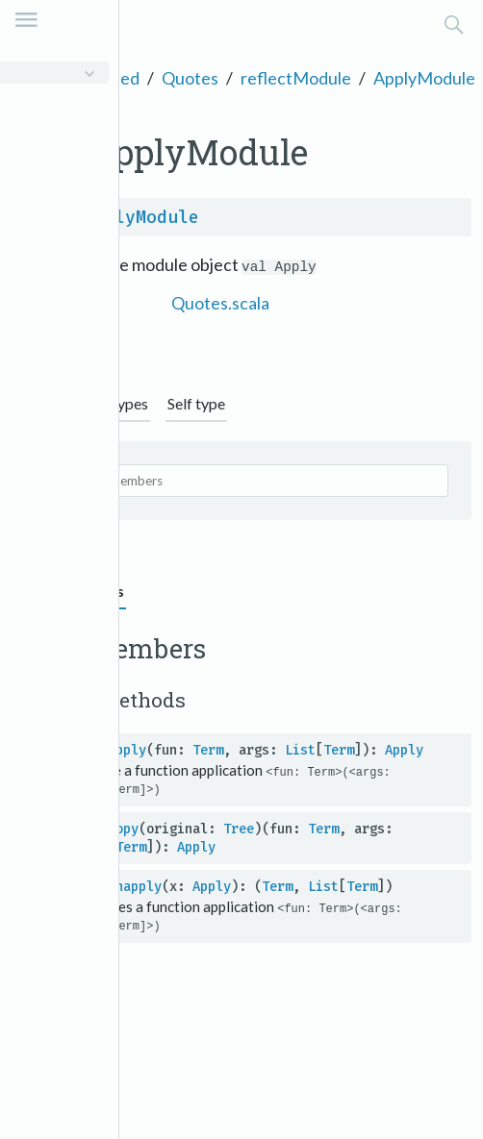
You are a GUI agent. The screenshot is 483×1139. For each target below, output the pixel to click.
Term (207, 750)
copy (123, 829)
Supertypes (111, 403)
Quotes (190, 77)
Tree (238, 829)
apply (127, 750)
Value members (68, 591)
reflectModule (296, 77)
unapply (135, 887)
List (300, 750)
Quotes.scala (220, 302)
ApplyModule (424, 77)
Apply (404, 750)
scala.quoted (91, 77)
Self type (196, 403)
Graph (34, 403)
